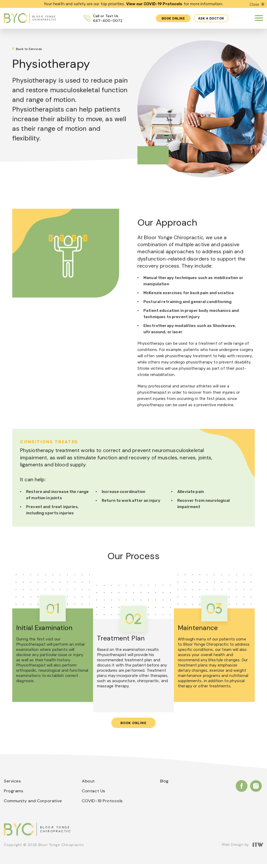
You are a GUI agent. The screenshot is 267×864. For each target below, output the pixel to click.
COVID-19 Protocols (102, 801)
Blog (164, 781)
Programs (13, 791)
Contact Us (93, 791)
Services (12, 781)
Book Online (133, 723)
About (88, 781)
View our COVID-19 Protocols (154, 4)
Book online (171, 18)
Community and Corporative (33, 801)
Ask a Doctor (211, 18)
